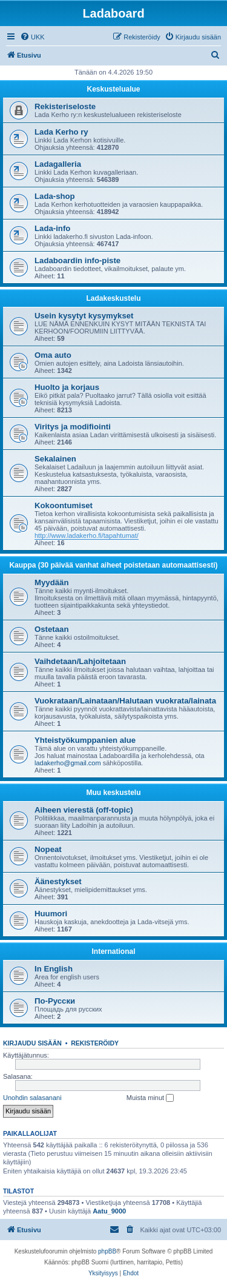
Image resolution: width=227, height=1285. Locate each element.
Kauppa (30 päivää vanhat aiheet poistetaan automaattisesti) (113, 565)
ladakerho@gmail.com (68, 763)
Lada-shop (55, 196)
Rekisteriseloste (65, 106)
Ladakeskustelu (113, 298)
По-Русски (55, 1000)
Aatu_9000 (109, 1211)
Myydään (51, 582)
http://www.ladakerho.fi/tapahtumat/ (87, 535)
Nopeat (48, 849)
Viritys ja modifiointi (73, 426)
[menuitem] (32, 37)
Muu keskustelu (113, 792)
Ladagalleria (58, 164)
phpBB (107, 1251)
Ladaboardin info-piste (77, 260)
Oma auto (53, 355)
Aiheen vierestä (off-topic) (84, 809)
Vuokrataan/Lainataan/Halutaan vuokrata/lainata (125, 700)
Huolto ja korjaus (67, 387)
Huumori (51, 913)
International (113, 951)
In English (54, 968)
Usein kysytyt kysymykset (84, 315)
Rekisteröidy (95, 1043)
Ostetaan (51, 629)
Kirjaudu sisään (32, 1043)
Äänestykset (58, 881)
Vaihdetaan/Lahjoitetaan (80, 661)
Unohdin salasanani (32, 1097)
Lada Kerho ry (61, 131)
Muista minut (150, 1098)
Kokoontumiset (64, 505)
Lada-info (52, 228)
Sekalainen (55, 458)
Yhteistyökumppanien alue (85, 740)
